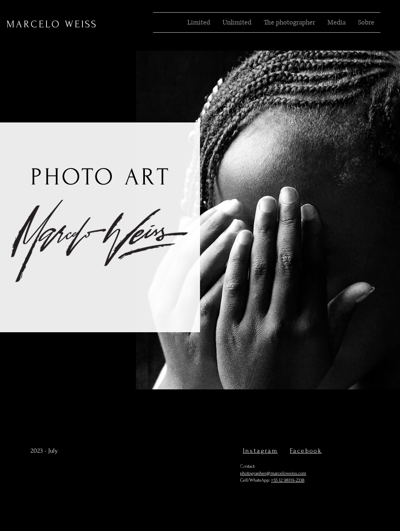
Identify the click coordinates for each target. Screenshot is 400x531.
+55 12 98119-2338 (287, 480)
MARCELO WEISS (52, 24)
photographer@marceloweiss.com (273, 473)
